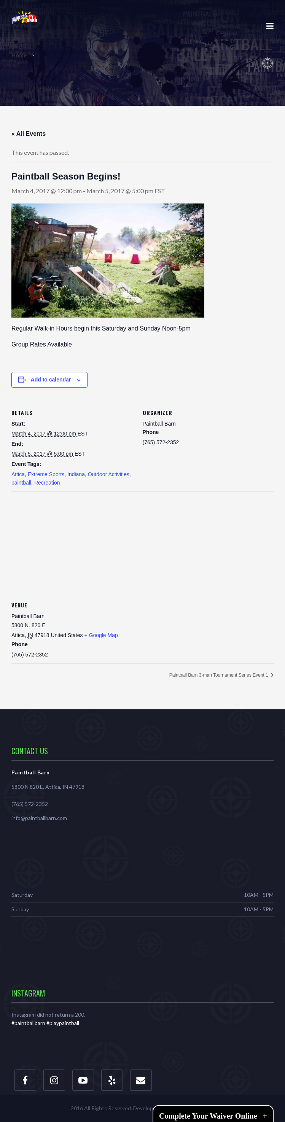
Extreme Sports (46, 474)
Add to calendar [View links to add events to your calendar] (51, 380)
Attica (18, 474)
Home (19, 55)
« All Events (28, 133)
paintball (21, 483)
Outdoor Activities (108, 474)
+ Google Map (101, 635)
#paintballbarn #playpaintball (45, 1023)
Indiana (76, 474)
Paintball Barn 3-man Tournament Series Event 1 (219, 675)
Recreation (47, 483)
